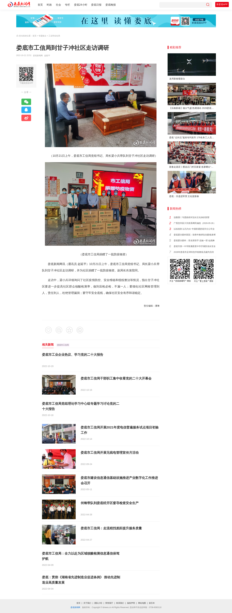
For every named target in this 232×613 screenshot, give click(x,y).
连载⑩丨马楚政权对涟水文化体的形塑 (191, 217)
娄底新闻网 (38, 55)
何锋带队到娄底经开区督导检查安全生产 (110, 503)
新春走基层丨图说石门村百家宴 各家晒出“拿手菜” (192, 167)
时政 (49, 4)
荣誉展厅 (109, 603)
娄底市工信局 (63, 345)
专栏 (67, 4)
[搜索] (207, 5)
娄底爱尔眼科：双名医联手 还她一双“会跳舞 (194, 240)
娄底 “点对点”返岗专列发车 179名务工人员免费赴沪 (192, 137)
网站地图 (142, 603)
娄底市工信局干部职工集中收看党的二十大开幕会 (116, 378)
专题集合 (42, 36)
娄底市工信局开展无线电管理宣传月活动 (110, 452)
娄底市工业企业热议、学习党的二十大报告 (72, 354)
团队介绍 (98, 603)
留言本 (152, 603)
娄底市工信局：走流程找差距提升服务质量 (111, 528)
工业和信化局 (54, 36)
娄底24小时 (80, 4)
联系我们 (120, 603)
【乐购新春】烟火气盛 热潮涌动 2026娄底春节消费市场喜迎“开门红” (192, 108)
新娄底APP (222, 4)
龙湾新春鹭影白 (177, 78)
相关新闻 (48, 344)
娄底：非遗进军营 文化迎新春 (184, 196)
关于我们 (87, 603)
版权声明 (131, 603)
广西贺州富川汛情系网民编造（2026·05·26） (195, 223)
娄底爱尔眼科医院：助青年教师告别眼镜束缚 (195, 235)
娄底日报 (96, 4)
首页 (40, 4)
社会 (58, 4)
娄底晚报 (110, 4)
